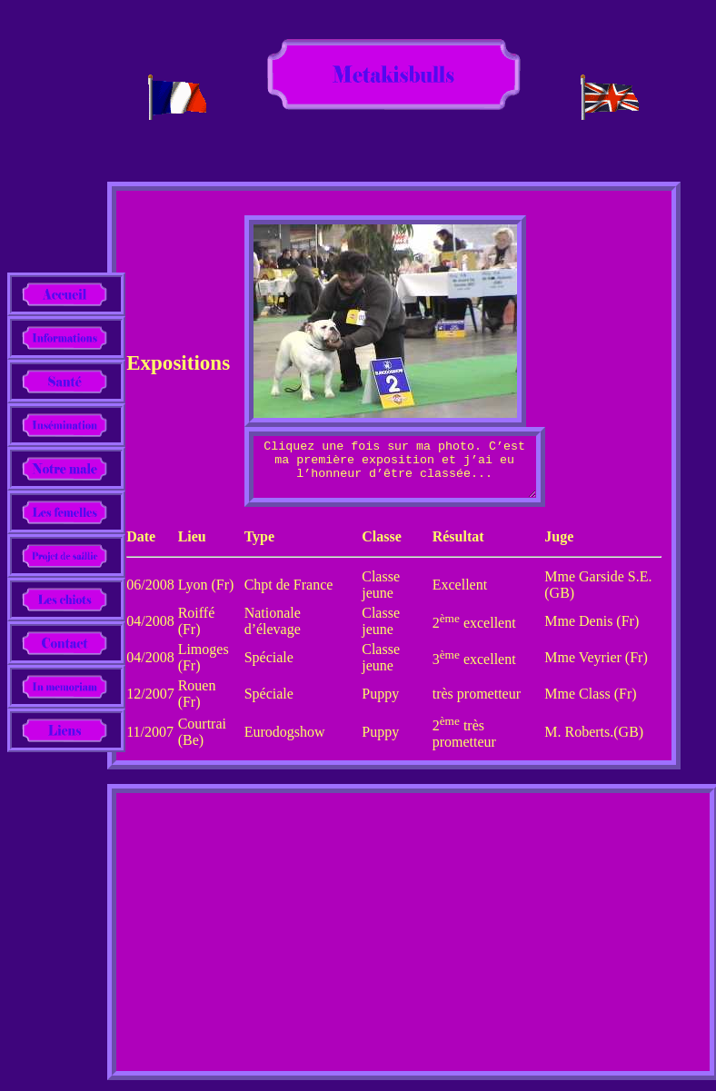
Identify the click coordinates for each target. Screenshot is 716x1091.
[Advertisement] (413, 941)
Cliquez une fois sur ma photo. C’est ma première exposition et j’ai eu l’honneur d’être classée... (394, 472)
